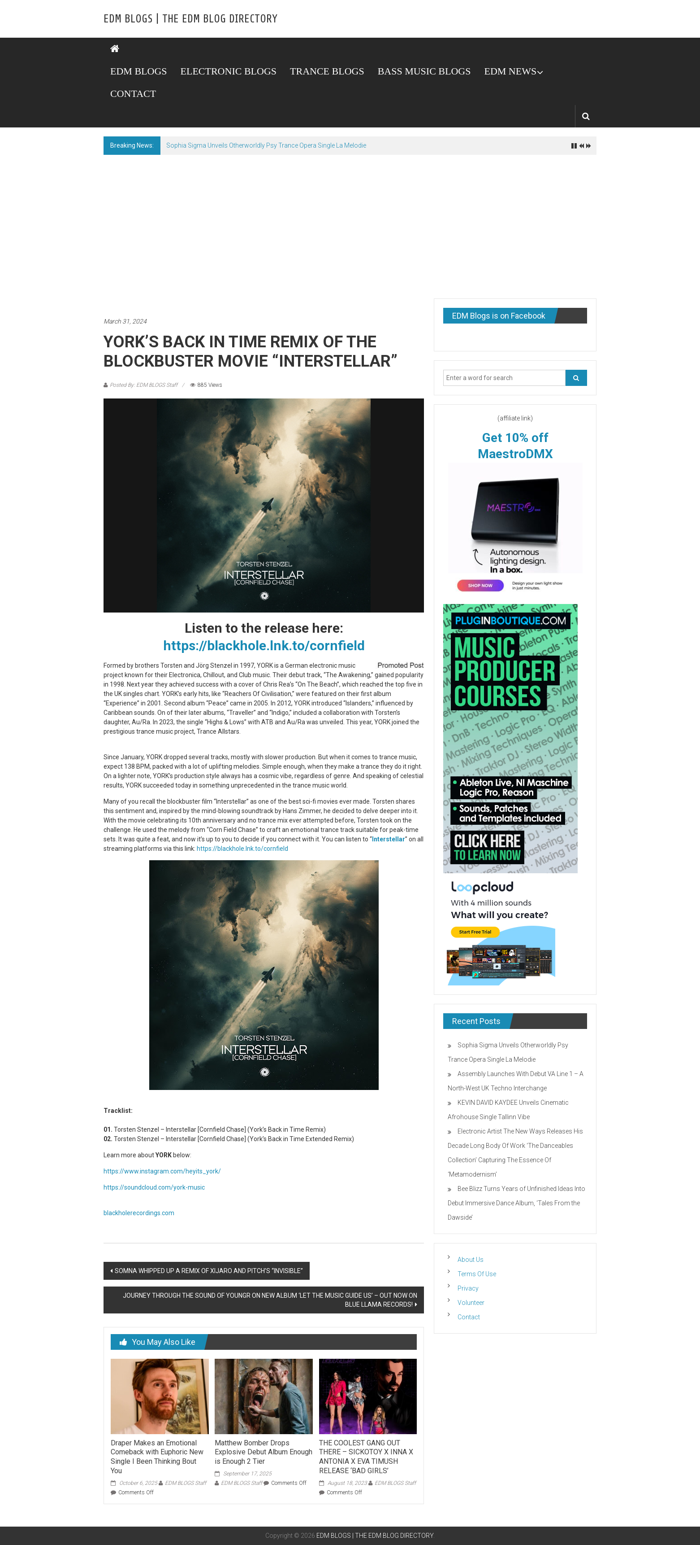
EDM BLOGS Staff (185, 1483)
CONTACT (133, 93)
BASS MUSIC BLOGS (424, 71)
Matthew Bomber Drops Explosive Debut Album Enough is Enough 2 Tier (263, 1452)
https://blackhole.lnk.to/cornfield (264, 645)
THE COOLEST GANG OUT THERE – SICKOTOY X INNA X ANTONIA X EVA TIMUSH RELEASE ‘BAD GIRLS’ (366, 1457)
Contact (469, 1317)
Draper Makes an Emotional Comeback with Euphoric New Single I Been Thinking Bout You (157, 1457)
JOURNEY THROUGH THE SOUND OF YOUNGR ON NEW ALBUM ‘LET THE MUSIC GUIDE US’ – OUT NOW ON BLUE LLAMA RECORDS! (270, 1300)
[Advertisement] (350, 222)
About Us (471, 1259)
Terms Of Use (477, 1274)
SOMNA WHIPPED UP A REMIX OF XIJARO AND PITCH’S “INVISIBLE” (209, 1270)
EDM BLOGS (138, 71)
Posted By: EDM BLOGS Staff (143, 385)
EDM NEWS (510, 71)
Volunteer (471, 1302)
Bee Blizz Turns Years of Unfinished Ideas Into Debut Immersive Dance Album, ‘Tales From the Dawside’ (516, 1203)
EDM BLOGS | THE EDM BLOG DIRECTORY (190, 19)
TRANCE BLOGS (327, 71)
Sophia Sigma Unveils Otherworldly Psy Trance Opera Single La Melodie (266, 145)
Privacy (468, 1288)
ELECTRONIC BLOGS (229, 71)
